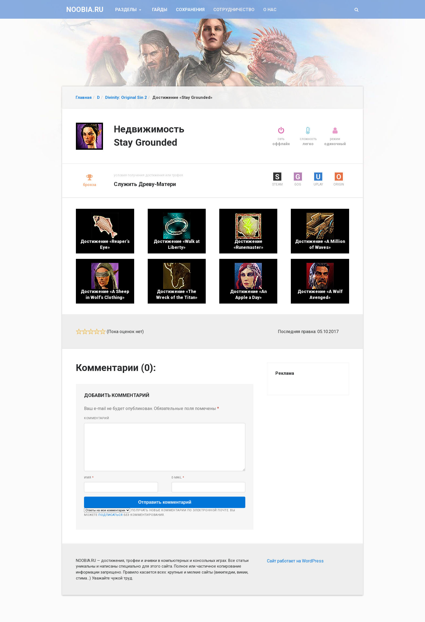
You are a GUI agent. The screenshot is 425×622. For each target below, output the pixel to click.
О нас (269, 9)
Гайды (159, 9)
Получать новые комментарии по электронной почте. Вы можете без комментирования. (159, 512)
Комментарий (96, 418)
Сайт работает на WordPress (295, 561)
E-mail (178, 477)
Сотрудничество (234, 9)
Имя (89, 477)
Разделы (126, 9)
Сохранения (190, 9)
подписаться (110, 515)
